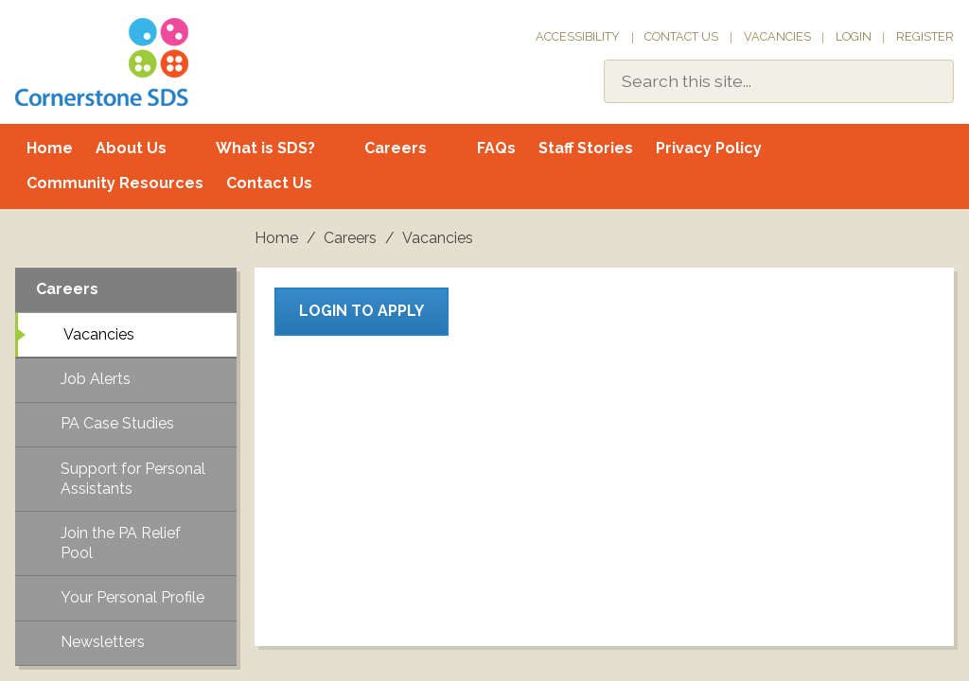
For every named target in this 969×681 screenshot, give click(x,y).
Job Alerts (96, 379)
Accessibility (578, 36)
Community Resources (114, 183)
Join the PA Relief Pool (121, 543)
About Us (131, 148)
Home (49, 148)
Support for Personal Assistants (133, 479)
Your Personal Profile (132, 597)
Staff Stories (585, 148)
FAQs (496, 148)
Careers (395, 148)
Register (925, 36)
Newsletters (103, 642)
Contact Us (681, 36)
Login (854, 36)
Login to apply (361, 311)
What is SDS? (265, 148)
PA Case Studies (117, 423)
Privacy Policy (709, 148)
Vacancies (777, 36)
